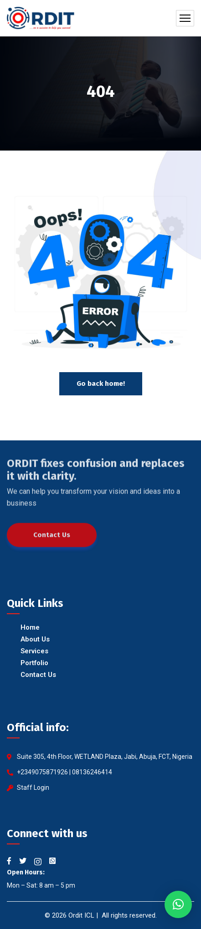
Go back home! (101, 383)
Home (30, 627)
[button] (178, 904)
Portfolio (34, 663)
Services (34, 651)
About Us (35, 639)
